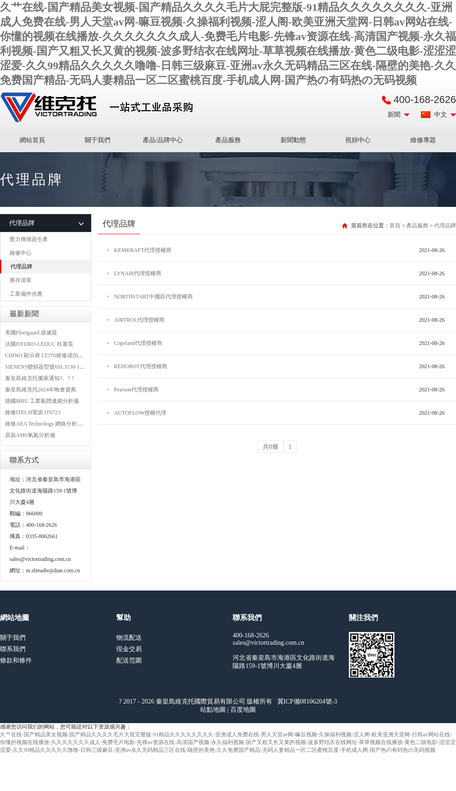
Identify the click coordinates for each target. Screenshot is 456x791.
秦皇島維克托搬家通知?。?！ (40, 378)
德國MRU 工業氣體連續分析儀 (42, 401)
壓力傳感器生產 (29, 239)
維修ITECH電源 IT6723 (33, 412)
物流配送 (129, 637)
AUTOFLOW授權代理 (140, 413)
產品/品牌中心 (163, 140)
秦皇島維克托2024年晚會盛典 (40, 389)
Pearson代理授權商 (136, 389)
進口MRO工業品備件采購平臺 (99, 107)
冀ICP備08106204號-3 (307, 701)
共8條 (271, 446)
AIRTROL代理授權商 (139, 320)
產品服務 (228, 140)
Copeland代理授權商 (138, 343)
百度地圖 (243, 709)
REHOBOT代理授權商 (140, 366)
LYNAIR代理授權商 (137, 273)
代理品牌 (21, 266)
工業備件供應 (26, 294)
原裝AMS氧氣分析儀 (30, 435)
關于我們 (97, 140)
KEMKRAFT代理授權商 (142, 250)
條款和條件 (16, 660)
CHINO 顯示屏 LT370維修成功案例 (47, 355)
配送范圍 (129, 660)
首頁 (394, 225)
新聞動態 (293, 140)
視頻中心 (358, 140)
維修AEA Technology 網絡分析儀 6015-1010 (56, 424)
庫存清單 (20, 280)
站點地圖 (213, 709)
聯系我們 (13, 649)
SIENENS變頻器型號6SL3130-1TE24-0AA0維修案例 (67, 367)
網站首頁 (32, 140)
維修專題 (423, 140)
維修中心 (20, 253)
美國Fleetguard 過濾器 (31, 332)
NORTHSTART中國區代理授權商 (153, 296)
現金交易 (129, 649)
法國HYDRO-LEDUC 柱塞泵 (39, 344)
